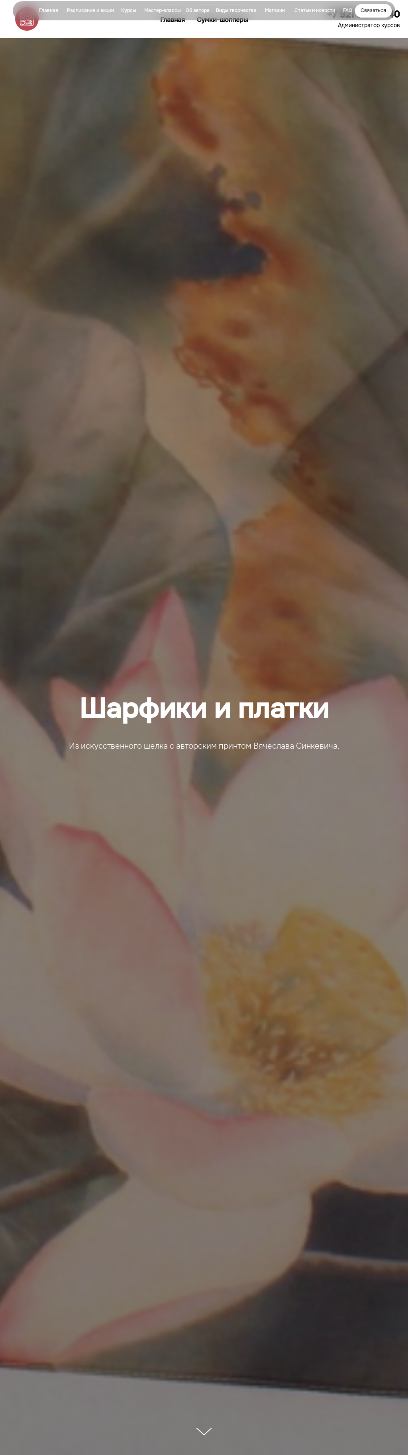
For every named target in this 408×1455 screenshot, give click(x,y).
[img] (25, 10)
